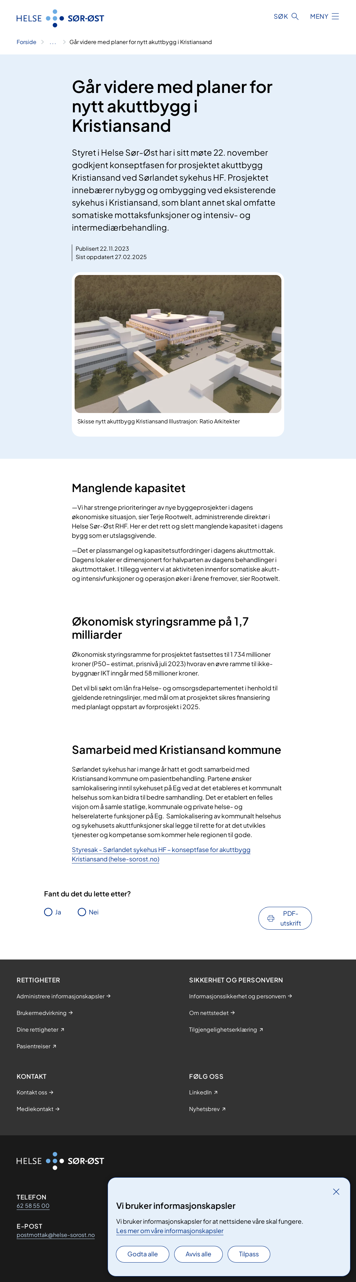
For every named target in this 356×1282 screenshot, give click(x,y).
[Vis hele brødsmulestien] (53, 41)
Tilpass (249, 1254)
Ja (58, 912)
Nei (94, 912)
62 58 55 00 (33, 1205)
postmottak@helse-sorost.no (56, 1234)
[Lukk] (336, 1191)
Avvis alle (198, 1254)
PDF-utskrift (290, 918)
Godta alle (142, 1254)
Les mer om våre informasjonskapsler (169, 1230)
